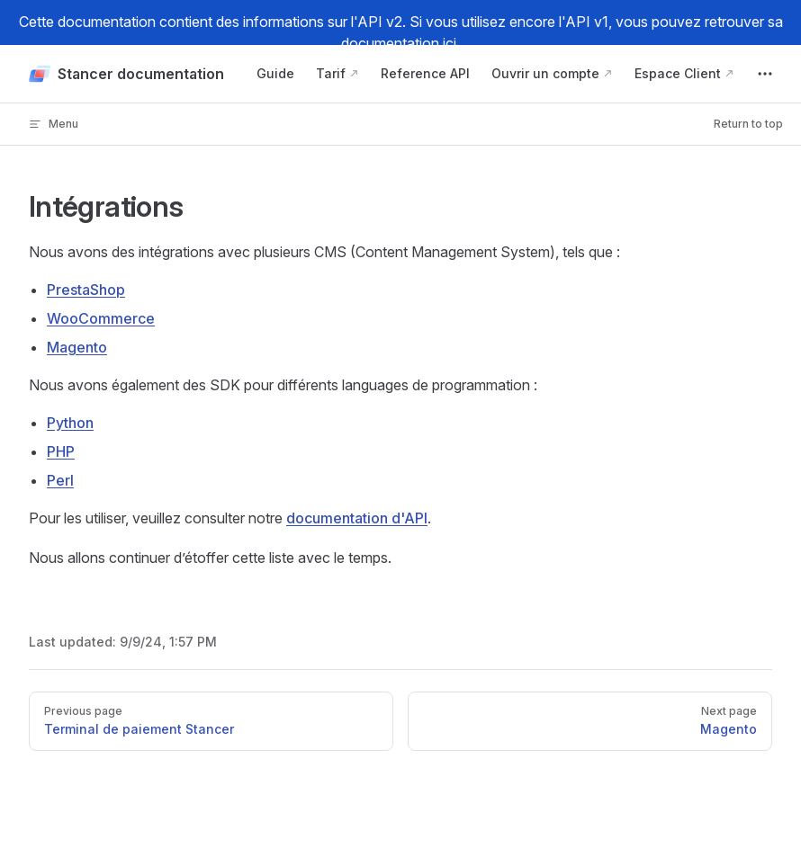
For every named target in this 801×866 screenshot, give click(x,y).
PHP (61, 451)
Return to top (748, 123)
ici (449, 43)
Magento (77, 347)
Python (70, 423)
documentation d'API (357, 518)
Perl (60, 480)
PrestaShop (86, 290)
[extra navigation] (765, 74)
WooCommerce (101, 318)
